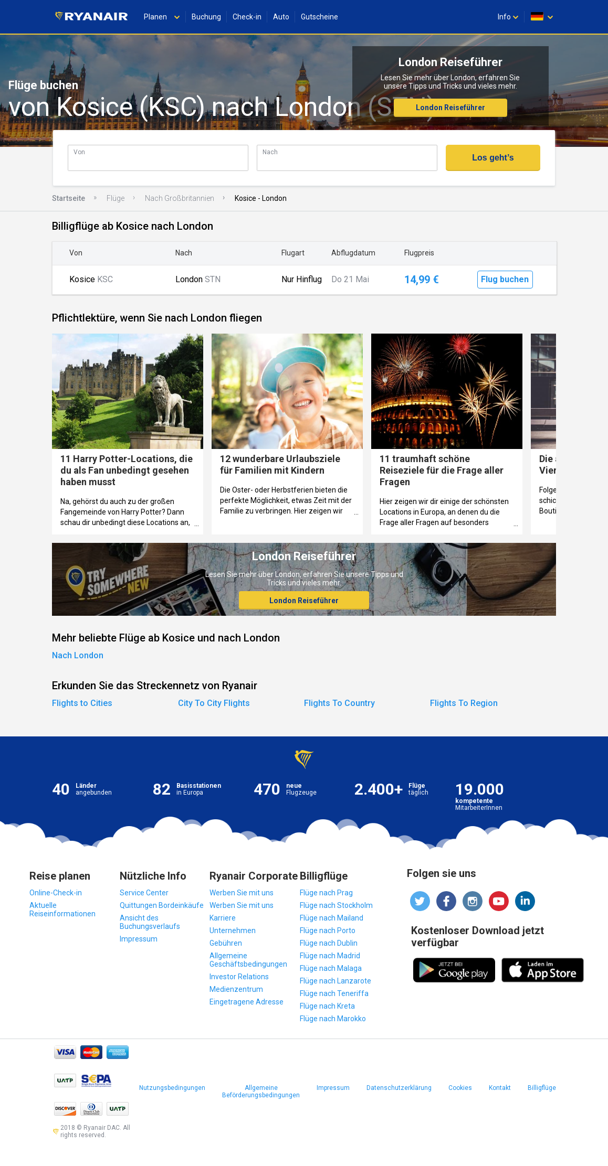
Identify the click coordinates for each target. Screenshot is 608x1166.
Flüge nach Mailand (331, 918)
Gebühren (225, 943)
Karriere (222, 918)
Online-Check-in (55, 893)
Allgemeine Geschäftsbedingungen (248, 959)
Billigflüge (542, 1088)
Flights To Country (339, 703)
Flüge (115, 198)
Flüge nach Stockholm (336, 905)
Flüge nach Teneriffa (334, 993)
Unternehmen (232, 930)
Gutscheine (319, 17)
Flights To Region (464, 703)
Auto (281, 17)
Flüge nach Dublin (329, 943)
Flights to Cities (82, 703)
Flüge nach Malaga (331, 968)
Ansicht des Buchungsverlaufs (150, 922)
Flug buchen (505, 279)
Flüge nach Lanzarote (335, 981)
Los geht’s (492, 157)
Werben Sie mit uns (241, 893)
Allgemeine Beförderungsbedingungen (261, 1091)
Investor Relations (239, 976)
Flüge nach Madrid (330, 955)
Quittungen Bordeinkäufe (162, 905)
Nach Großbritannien (179, 198)
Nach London (77, 655)
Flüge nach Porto (327, 930)
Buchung (206, 17)
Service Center (144, 893)
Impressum (139, 939)
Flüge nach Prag (326, 893)
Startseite (68, 198)
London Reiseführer (450, 107)
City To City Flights (214, 703)
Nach (270, 151)
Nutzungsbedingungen (172, 1088)
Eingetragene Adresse (246, 1002)
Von (79, 151)
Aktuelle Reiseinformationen (62, 909)
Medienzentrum (236, 989)
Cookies (460, 1088)
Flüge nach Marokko (333, 1018)
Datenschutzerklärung (399, 1088)
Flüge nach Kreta (327, 1006)
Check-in (247, 17)
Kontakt (500, 1088)
